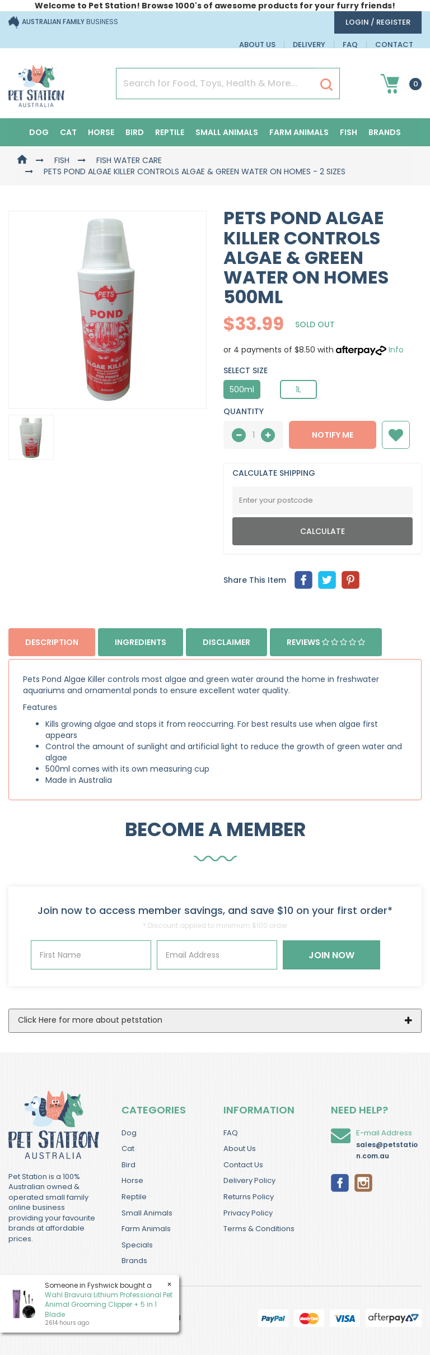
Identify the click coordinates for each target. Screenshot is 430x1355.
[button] (396, 435)
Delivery (309, 44)
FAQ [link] (230, 1132)
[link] (340, 1182)
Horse (101, 132)
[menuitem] (303, 580)
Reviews (326, 642)
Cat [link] (127, 1148)
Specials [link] (137, 1245)
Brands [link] (134, 1260)
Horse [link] (132, 1180)
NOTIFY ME (332, 434)
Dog (39, 132)
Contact (394, 44)
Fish (348, 132)
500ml (242, 389)
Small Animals (226, 132)
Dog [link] (129, 1132)
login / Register (377, 22)
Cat (68, 132)
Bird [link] (128, 1164)
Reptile (169, 132)
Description (51, 642)
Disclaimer (226, 642)
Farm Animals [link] (146, 1228)
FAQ (350, 44)
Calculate (322, 531)
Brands (384, 132)
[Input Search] (215, 83)
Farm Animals (299, 132)
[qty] (253, 435)
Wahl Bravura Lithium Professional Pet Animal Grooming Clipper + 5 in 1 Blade (108, 1304)
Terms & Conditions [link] (259, 1228)
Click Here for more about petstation (90, 1019)
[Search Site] (326, 84)
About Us (257, 44)
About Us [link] (239, 1148)
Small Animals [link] (146, 1213)
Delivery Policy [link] (249, 1180)
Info (396, 349)
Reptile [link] (134, 1196)
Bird (134, 132)
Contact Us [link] (243, 1164)
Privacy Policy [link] (248, 1213)
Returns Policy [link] (248, 1196)
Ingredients (140, 642)
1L (298, 389)
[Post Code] (322, 500)
